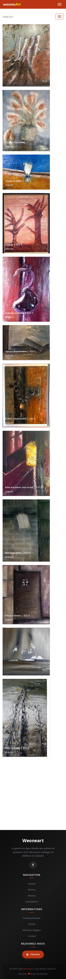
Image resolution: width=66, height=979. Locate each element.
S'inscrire (33, 954)
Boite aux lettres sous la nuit (19, 487)
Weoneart (33, 840)
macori (8, 16)
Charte (31, 924)
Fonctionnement (31, 918)
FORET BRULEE (12, 748)
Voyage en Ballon (13, 181)
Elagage (9, 245)
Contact (32, 936)
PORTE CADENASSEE (16, 419)
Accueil (31, 883)
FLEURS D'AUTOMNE (15, 142)
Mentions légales (32, 930)
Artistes (32, 895)
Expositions (32, 901)
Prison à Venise (13, 615)
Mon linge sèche (13, 553)
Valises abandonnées (16, 351)
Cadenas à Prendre (14, 313)
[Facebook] (33, 864)
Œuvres (32, 889)
